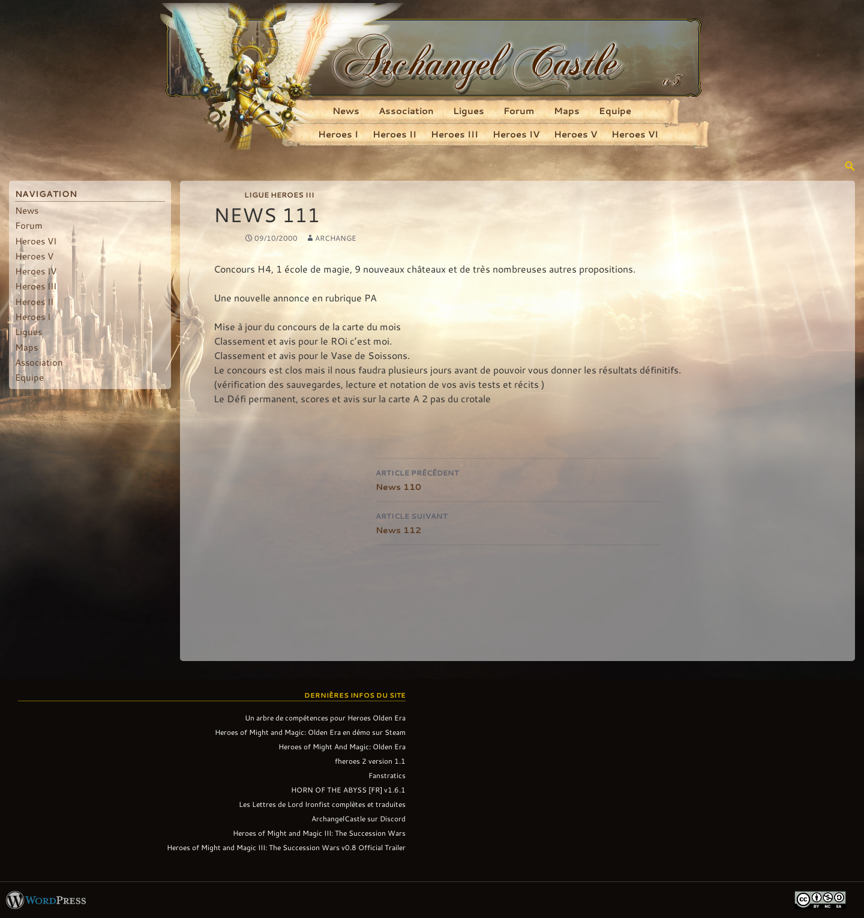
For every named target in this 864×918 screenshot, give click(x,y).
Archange (335, 238)
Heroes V (575, 134)
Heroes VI (634, 134)
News (345, 110)
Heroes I (338, 134)
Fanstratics (387, 775)
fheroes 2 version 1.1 (370, 761)
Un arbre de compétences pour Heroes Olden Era (325, 717)
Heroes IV (516, 134)
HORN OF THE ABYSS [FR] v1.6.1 (348, 789)
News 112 (518, 522)
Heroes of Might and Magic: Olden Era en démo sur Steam (310, 732)
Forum (519, 110)
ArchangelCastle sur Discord (358, 818)
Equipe (615, 110)
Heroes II (394, 134)
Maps (567, 110)
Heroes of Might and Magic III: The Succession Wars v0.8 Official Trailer (286, 847)
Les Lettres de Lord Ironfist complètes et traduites (322, 804)
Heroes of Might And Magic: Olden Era (342, 746)
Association (406, 110)
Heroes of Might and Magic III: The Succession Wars (319, 833)
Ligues (468, 110)
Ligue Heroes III (279, 194)
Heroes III (454, 134)
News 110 (518, 478)
